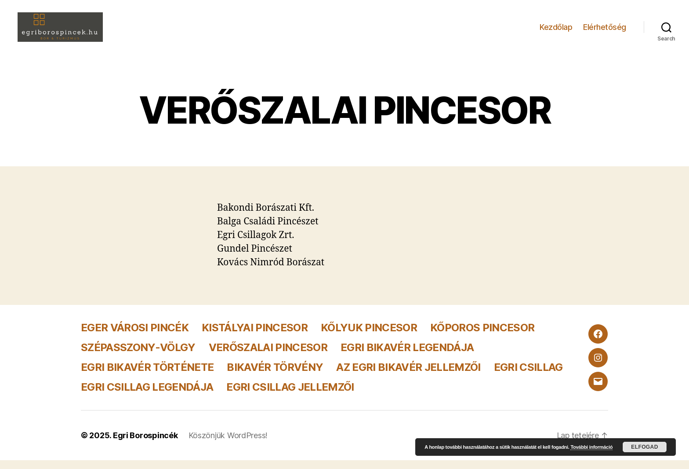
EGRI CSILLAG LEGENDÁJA (147, 395)
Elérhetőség (604, 31)
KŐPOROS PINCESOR (482, 336)
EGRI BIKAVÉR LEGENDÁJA (407, 356)
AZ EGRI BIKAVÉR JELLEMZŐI (408, 376)
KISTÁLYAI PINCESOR (255, 336)
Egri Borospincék (145, 444)
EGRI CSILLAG (528, 376)
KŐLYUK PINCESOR (369, 336)
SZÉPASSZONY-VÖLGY (138, 356)
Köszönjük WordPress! (228, 444)
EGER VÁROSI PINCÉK (135, 336)
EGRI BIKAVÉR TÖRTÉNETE (147, 376)
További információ (591, 447)
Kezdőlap (556, 31)
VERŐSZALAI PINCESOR (268, 356)
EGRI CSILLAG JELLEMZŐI (290, 395)
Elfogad (644, 447)
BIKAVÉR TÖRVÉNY (275, 376)
